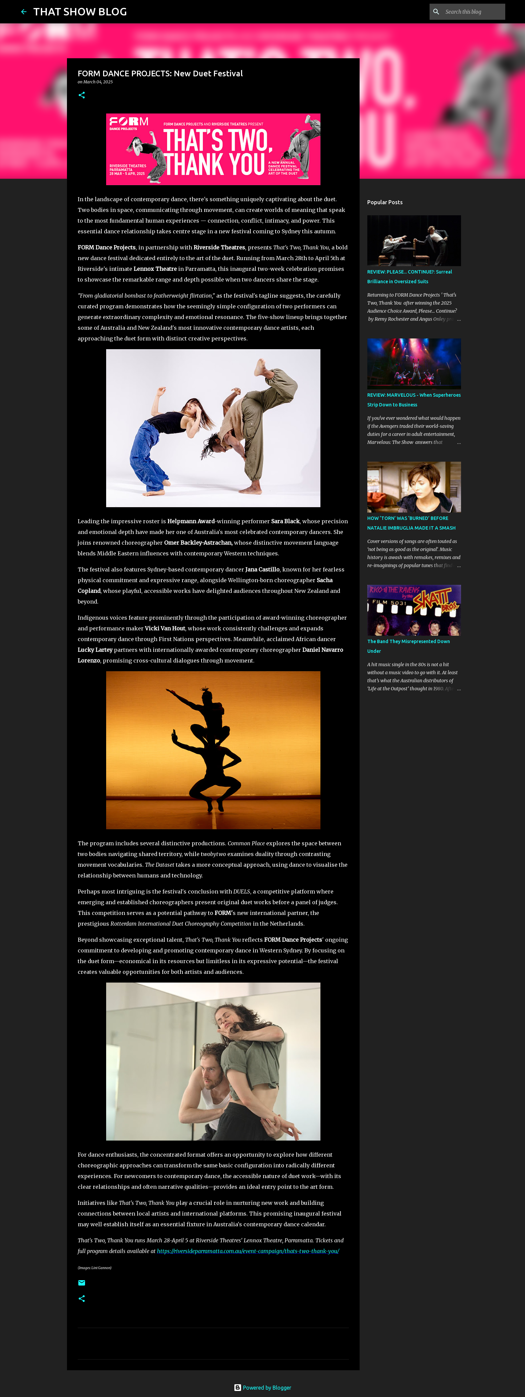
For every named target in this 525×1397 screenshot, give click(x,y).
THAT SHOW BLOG (80, 11)
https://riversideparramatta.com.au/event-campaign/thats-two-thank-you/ (248, 1251)
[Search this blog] (470, 12)
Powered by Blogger (262, 1388)
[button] (82, 95)
